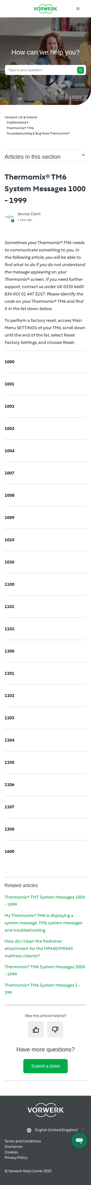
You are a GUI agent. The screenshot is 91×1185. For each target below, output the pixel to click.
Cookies (11, 1152)
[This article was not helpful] (55, 1029)
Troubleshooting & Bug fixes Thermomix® (38, 133)
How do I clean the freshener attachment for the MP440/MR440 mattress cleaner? (39, 948)
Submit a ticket (45, 1066)
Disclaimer (14, 1146)
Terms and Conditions (23, 1141)
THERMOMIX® (17, 123)
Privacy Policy (16, 1157)
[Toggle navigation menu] (77, 9)
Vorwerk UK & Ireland (21, 117)
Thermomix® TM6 (20, 128)
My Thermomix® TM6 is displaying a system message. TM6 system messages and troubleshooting (43, 923)
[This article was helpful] (36, 1029)
